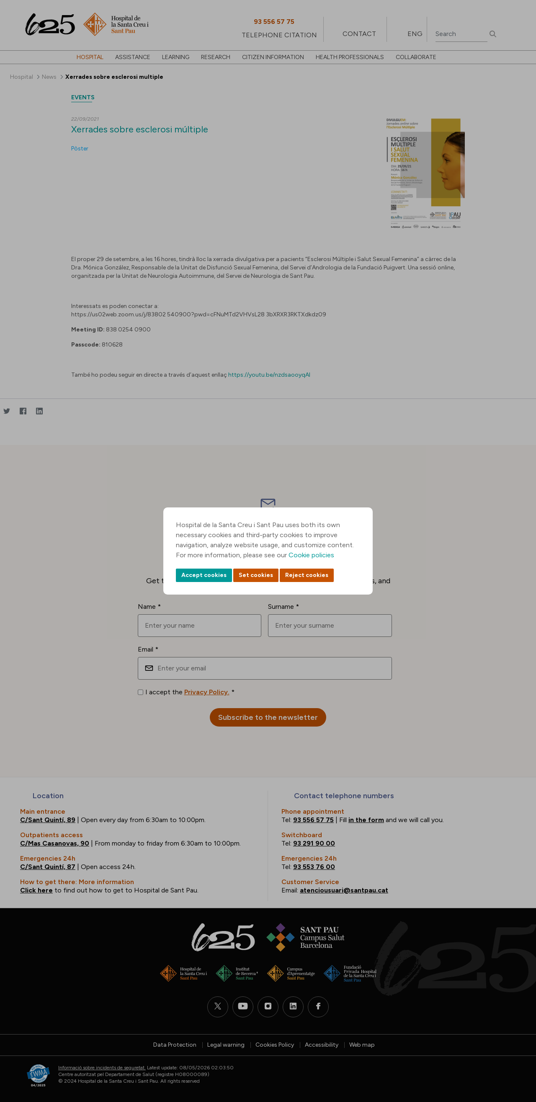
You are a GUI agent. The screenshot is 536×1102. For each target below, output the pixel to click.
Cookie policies (311, 555)
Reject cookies (306, 575)
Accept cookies (204, 575)
